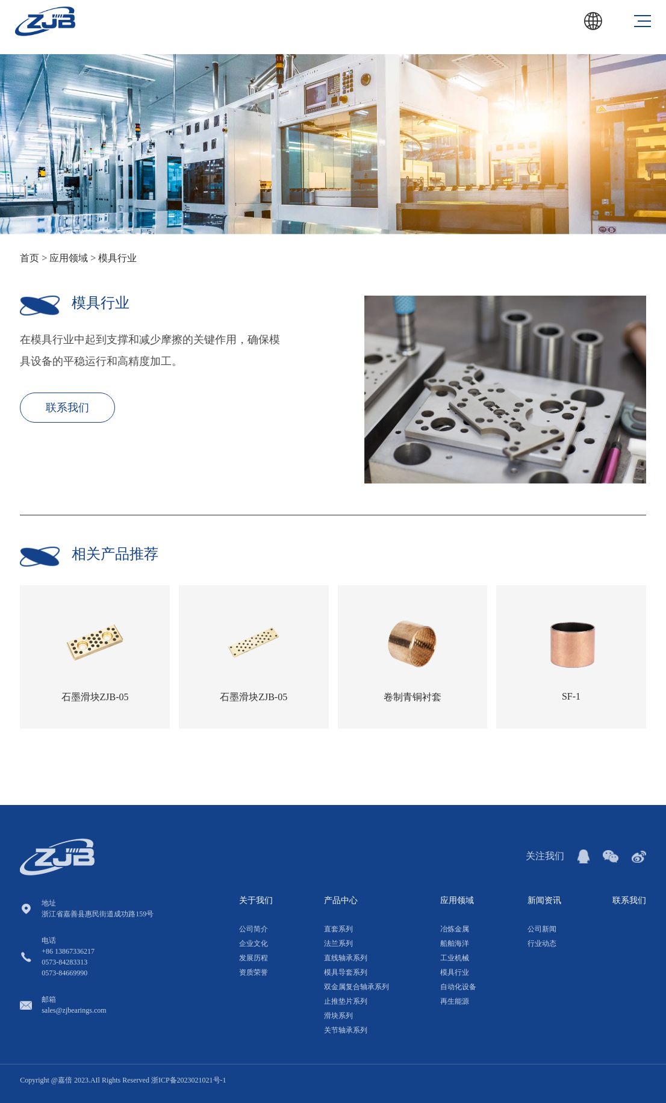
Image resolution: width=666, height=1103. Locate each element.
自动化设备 (458, 987)
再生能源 (454, 1001)
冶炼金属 (454, 929)
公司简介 (253, 929)
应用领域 (69, 258)
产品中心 (341, 900)
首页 (29, 258)
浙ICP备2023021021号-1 (188, 1080)
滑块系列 (338, 1015)
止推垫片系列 (345, 1001)
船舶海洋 (454, 943)
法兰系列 (338, 943)
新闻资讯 (544, 900)
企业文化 (253, 943)
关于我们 (256, 900)
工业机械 (454, 958)
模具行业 (117, 258)
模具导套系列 (345, 972)
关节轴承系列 (345, 1030)
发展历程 (253, 958)
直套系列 (338, 929)
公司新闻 (542, 929)
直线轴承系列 (345, 958)
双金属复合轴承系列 (356, 987)
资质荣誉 (253, 972)
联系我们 (67, 408)
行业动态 (542, 943)
